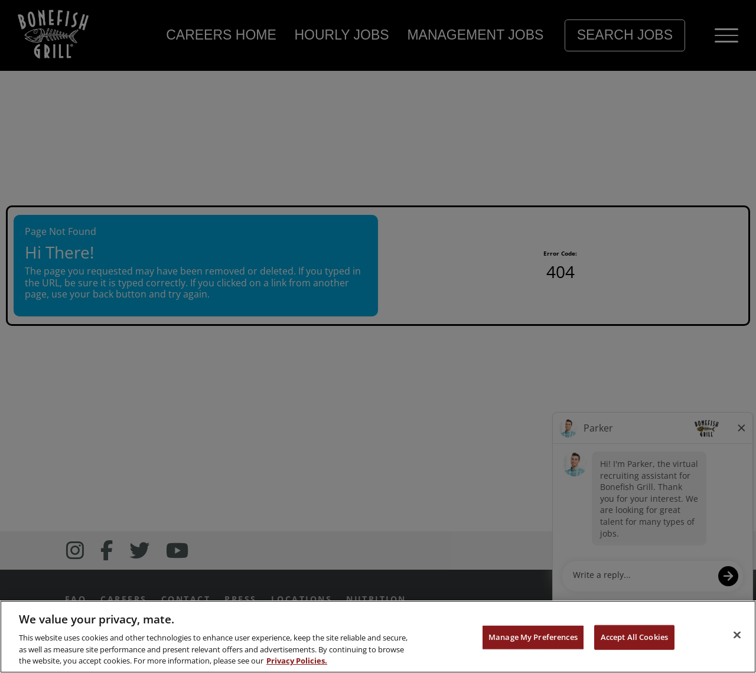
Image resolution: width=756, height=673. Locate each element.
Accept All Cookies (634, 637)
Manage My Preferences (533, 637)
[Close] (737, 635)
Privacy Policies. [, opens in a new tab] (296, 660)
